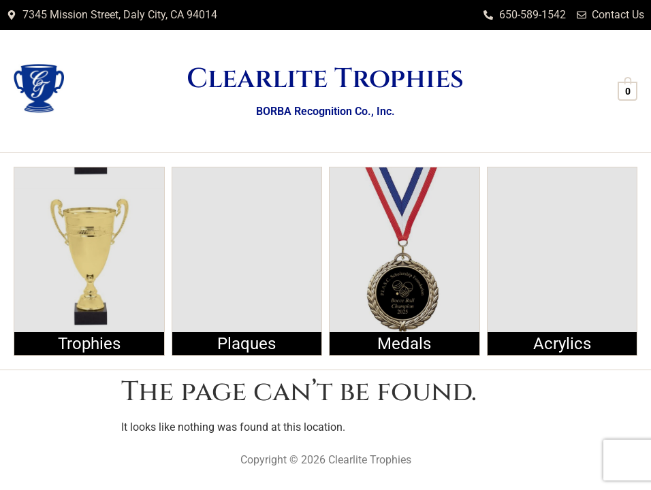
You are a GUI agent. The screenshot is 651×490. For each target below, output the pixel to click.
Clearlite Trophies (325, 79)
